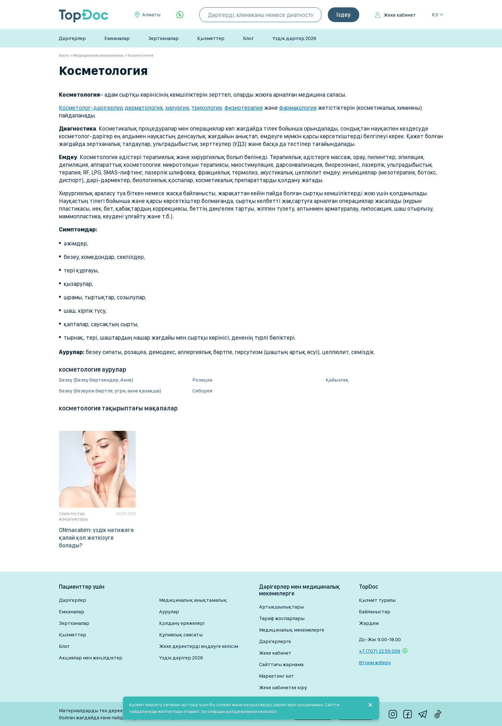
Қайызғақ (337, 380)
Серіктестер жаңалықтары (73, 516)
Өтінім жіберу (375, 662)
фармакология (298, 107)
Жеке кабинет (400, 15)
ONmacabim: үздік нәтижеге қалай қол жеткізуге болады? (96, 538)
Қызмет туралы (377, 600)
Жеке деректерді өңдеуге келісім (198, 646)
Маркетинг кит (276, 676)
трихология (206, 107)
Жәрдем (369, 623)
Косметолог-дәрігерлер (91, 107)
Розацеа (202, 380)
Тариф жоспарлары (281, 618)
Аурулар (169, 612)
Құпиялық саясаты (181, 635)
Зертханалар (163, 38)
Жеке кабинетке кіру (283, 687)
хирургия (177, 107)
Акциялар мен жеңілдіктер (90, 658)
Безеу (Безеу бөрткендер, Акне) (96, 380)
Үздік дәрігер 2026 (294, 38)
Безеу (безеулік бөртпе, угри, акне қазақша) (110, 391)
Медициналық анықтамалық (193, 600)
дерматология (144, 107)
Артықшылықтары (281, 607)
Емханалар (117, 38)
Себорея (202, 391)
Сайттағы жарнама (281, 664)
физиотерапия (243, 107)
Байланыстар (374, 612)
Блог (248, 38)
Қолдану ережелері (182, 623)
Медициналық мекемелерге (291, 630)
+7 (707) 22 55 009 (379, 651)
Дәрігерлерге (275, 641)
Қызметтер (210, 38)
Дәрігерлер (72, 38)
